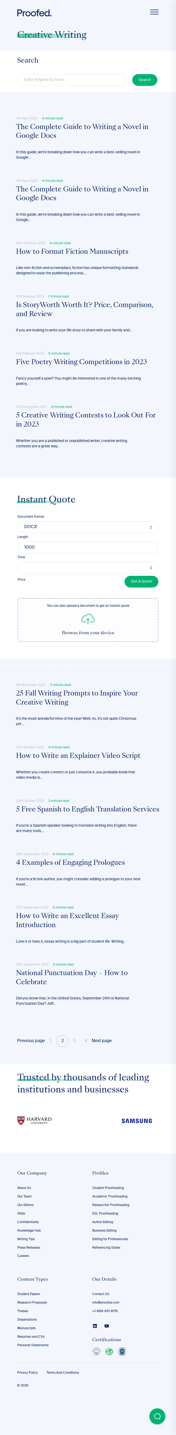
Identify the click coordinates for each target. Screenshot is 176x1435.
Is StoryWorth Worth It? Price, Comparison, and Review (86, 318)
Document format (31, 531)
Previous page (31, 1079)
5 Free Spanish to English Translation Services (75, 835)
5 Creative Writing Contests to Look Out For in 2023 (87, 434)
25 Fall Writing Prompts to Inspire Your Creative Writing (78, 714)
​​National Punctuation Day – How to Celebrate (73, 1015)
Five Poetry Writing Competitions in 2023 (82, 373)
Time (21, 572)
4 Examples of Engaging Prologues (71, 895)
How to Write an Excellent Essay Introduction (68, 955)
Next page (102, 1079)
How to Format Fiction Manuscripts (73, 258)
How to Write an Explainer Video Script (79, 774)
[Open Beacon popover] (157, 1416)
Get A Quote (141, 596)
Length (23, 551)
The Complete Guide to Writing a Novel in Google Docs (83, 133)
